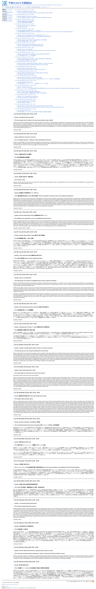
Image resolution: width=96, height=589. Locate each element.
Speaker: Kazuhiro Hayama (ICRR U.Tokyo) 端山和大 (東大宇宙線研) (32, 39)
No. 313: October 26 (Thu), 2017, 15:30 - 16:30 (25, 66)
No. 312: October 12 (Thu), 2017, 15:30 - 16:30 (25, 61)
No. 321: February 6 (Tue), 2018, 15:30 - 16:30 (25, 104)
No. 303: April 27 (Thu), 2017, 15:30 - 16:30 (24, 19)
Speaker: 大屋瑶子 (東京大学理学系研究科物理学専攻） (29, 91)
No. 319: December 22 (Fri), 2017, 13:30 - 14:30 (25, 94)
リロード (24, 7)
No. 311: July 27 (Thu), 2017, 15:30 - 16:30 (24, 57)
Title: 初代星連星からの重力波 (24, 102)
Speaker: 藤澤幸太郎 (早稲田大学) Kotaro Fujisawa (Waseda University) (33, 72)
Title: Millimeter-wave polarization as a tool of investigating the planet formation (34, 36)
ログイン (46, 7)
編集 (8, 7)
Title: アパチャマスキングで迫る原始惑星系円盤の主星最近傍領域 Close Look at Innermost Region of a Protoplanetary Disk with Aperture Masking (48, 88)
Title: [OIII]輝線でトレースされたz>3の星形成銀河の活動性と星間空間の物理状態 (35, 111)
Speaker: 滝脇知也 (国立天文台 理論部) (26, 21)
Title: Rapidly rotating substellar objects (26, 74)
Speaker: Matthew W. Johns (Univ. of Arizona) (27, 16)
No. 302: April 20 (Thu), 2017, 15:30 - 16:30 (24, 14)
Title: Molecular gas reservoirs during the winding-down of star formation (33, 64)
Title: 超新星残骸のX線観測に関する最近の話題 (27, 60)
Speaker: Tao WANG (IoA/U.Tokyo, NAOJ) (27, 11)
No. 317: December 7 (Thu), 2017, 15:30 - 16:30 (25, 85)
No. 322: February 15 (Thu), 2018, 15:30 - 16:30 (25, 108)
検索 (34, 7)
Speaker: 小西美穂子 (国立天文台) (25, 87)
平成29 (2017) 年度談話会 (20, 3)
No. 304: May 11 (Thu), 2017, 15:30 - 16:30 (24, 24)
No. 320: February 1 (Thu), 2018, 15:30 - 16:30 (25, 99)
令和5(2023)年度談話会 (8, 19)
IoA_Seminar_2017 (13, 584)
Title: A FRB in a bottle (22, 27)
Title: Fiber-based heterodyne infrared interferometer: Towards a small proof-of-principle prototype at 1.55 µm (41, 107)
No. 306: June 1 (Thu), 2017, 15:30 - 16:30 (24, 33)
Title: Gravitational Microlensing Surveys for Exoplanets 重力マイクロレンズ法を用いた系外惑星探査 (39, 78)
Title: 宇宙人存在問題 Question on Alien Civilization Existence (31, 45)
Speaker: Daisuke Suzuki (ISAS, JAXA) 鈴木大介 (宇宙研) (30, 77)
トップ (3, 7)
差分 (15, 7)
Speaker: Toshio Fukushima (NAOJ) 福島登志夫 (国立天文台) (30, 44)
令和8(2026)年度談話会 (8, 12)
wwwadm (6, 586)
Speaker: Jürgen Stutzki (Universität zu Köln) (27, 68)
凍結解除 (12, 7)
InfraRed (65, 283)
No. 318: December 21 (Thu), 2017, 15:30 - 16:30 (26, 90)
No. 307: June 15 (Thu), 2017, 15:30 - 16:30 (24, 38)
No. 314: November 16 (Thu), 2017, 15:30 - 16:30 (26, 71)
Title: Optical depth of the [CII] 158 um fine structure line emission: (32, 69)
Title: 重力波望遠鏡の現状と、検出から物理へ (27, 41)
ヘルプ (41, 7)
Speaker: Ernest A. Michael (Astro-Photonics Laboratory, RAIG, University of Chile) (35, 105)
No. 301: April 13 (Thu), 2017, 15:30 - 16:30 (24, 9)
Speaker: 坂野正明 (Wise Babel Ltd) (25, 82)
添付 (20, 7)
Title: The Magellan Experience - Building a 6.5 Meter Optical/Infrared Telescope (35, 17)
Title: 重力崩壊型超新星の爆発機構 (25, 22)
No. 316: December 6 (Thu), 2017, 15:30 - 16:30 (25, 80)
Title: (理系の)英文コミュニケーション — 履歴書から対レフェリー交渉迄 (33, 83)
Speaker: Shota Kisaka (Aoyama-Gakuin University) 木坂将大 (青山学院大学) (34, 54)
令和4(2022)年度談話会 (8, 20)
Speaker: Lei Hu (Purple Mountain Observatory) (28, 96)
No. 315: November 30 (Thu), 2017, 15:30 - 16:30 (26, 75)
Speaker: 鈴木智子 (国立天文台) (24, 110)
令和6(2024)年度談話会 (8, 17)
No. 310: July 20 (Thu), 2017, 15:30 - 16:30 (24, 52)
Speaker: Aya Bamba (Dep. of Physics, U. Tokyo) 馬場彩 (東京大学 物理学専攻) (34, 58)
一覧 (31, 7)
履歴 (18, 7)
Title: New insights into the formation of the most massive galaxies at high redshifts (35, 12)
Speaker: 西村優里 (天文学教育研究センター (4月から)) (29, 30)
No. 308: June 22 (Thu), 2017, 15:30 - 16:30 (24, 42)
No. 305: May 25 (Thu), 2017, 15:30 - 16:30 (24, 28)
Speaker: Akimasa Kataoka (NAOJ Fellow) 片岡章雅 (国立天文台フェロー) (33, 35)
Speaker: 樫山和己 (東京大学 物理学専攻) (27, 25)
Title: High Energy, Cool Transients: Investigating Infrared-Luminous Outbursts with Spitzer (37, 50)
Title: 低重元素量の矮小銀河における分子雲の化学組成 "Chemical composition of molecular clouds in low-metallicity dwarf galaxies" (45, 31)
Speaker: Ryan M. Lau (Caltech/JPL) (25, 49)
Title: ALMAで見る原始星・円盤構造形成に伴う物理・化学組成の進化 (32, 92)
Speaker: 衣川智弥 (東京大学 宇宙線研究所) (27, 101)
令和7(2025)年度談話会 (8, 15)
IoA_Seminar (5, 13)
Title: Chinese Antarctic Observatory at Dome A (28, 97)
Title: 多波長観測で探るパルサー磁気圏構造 (27, 55)
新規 (29, 7)
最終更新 (38, 7)
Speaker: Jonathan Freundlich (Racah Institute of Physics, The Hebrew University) (35, 63)
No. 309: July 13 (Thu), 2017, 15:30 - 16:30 (24, 47)
